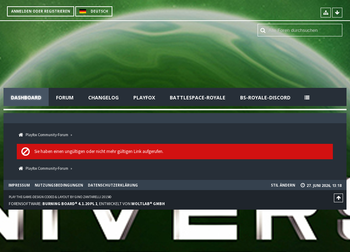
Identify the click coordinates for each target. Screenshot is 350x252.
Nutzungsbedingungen (59, 185)
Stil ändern (283, 185)
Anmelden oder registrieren (40, 11)
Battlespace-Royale (197, 97)
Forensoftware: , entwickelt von (87, 203)
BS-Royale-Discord (265, 97)
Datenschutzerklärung (113, 185)
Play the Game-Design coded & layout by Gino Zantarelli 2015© (60, 197)
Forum (65, 97)
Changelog (103, 97)
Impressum (19, 185)
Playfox (144, 97)
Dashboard (26, 97)
